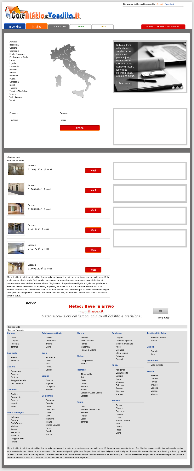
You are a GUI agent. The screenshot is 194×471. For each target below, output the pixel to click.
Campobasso (87, 360)
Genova (49, 380)
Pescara (15, 344)
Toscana (13, 88)
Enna (118, 379)
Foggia (84, 415)
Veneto (12, 100)
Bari (83, 406)
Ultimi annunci (13, 157)
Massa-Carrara (123, 420)
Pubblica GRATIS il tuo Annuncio (163, 26)
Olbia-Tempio (122, 353)
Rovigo (154, 382)
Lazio (11, 60)
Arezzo (119, 405)
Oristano (120, 356)
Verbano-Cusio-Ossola (91, 393)
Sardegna (14, 82)
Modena (15, 426)
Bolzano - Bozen (158, 337)
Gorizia (49, 337)
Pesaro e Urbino (88, 350)
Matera (14, 357)
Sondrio (49, 431)
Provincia (13, 113)
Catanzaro (16, 371)
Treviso (154, 385)
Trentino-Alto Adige (18, 91)
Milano (49, 422)
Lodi (48, 415)
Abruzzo (13, 42)
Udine (48, 347)
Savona (49, 389)
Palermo (120, 385)
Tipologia (13, 120)
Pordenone (51, 340)
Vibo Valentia (17, 383)
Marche (13, 69)
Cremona (50, 409)
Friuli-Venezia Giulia (18, 57)
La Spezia (50, 386)
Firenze (119, 408)
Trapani (119, 394)
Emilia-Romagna (17, 54)
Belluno (154, 375)
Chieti (13, 337)
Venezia (154, 388)
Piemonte (13, 75)
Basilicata (14, 45)
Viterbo (49, 370)
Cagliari (119, 337)
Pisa (118, 423)
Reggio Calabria (18, 380)
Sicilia (12, 85)
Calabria (13, 48)
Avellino (14, 394)
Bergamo (50, 400)
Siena (118, 433)
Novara (84, 386)
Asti (82, 377)
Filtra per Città (13, 327)
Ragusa (119, 388)
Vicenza (154, 394)
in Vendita (15, 26)
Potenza (15, 360)
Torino (84, 389)
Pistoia (119, 426)
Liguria (12, 63)
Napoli (14, 403)
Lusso (103, 26)
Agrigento (120, 370)
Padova (154, 378)
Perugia (154, 351)
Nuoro (119, 347)
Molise (12, 72)
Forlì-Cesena (17, 423)
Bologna (15, 417)
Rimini (14, 442)
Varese (49, 434)
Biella (83, 380)
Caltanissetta (122, 373)
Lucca (118, 417)
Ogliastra (120, 350)
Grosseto (120, 411)
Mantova (50, 419)
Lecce (83, 419)
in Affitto (37, 26)
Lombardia (14, 66)
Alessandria (86, 374)
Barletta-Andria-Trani (90, 409)
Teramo (14, 347)
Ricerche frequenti (15, 160)
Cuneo (84, 383)
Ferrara (14, 420)
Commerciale (59, 26)
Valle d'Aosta (15, 97)
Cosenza (15, 374)
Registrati (169, 4)
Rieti (48, 363)
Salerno (14, 406)
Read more (124, 83)
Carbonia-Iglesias (124, 340)
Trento (154, 340)
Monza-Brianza (53, 425)
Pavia (48, 428)
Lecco (48, 412)
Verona (154, 391)
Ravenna (15, 435)
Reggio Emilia (17, 438)
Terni (153, 354)
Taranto (84, 422)
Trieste (49, 344)
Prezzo (63, 120)
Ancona (84, 337)
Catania (119, 376)
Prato (118, 430)
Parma (14, 429)
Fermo (84, 344)
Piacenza (15, 432)
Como (48, 406)
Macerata (85, 347)
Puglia (12, 79)
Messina (120, 382)
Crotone (14, 377)
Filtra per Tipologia (15, 330)
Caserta (14, 400)
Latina (49, 360)
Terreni (80, 26)
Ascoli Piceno (87, 340)
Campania (14, 51)
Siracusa (120, 391)
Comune (64, 113)
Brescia (49, 403)
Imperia (49, 383)
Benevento (16, 397)
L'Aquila (14, 340)
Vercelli (84, 396)
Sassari (119, 359)
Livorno (119, 414)
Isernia (84, 363)
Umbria (12, 94)
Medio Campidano (124, 344)
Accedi (160, 4)
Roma (48, 366)
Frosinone (50, 357)
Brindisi (84, 412)
